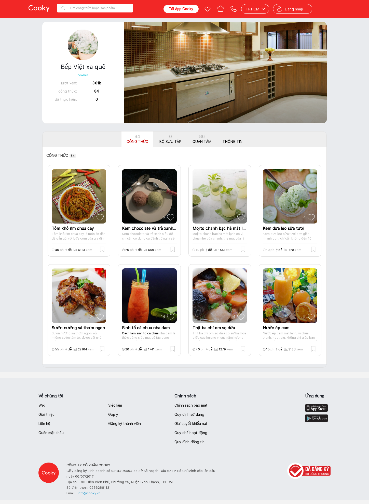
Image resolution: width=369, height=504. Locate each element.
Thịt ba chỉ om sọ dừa (214, 327)
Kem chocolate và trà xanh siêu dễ (149, 228)
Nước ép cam (276, 327)
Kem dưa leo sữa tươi (283, 228)
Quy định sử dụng (189, 414)
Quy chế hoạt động (190, 433)
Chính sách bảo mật (191, 405)
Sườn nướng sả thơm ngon (78, 327)
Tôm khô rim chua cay (73, 228)
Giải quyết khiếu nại (190, 424)
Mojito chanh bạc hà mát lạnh (220, 228)
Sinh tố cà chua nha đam (146, 327)
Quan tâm (202, 139)
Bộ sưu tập (170, 139)
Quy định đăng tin (189, 442)
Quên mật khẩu (51, 433)
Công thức (137, 139)
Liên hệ (44, 424)
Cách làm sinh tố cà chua (140, 333)
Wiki (41, 405)
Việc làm (115, 405)
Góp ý (113, 414)
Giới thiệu (46, 414)
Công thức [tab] (61, 156)
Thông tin (232, 142)
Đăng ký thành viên (124, 424)
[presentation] (64, 156)
